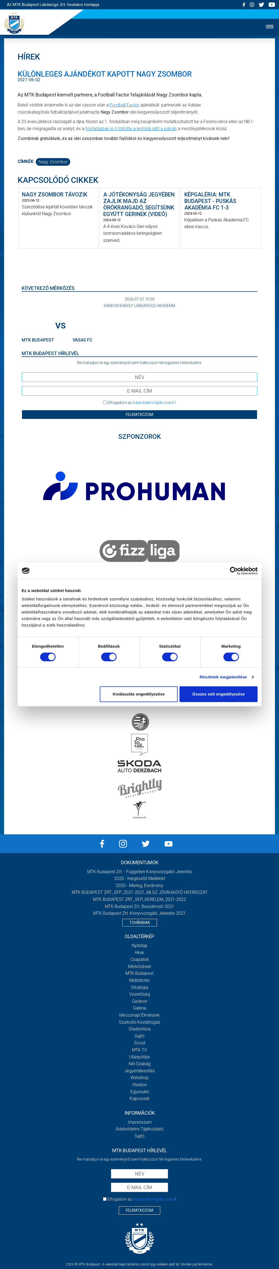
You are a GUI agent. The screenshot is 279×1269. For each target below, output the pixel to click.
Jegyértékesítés (139, 1070)
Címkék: (26, 161)
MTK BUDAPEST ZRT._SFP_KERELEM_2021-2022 (139, 899)
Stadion (139, 1084)
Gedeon (139, 1001)
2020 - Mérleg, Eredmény (139, 885)
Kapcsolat (139, 1098)
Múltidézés (139, 980)
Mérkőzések (139, 966)
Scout (139, 1042)
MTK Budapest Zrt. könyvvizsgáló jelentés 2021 (139, 913)
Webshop (139, 1077)
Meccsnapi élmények (139, 1015)
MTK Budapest (139, 973)
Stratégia (139, 987)
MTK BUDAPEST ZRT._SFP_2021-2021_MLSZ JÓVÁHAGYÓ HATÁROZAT (139, 892)
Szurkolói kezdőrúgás (139, 1022)
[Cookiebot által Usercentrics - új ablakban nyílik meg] (234, 571)
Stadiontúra (139, 1029)
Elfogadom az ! (142, 402)
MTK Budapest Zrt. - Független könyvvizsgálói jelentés (139, 871)
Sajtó (139, 1036)
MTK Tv (139, 1049)
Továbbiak (139, 922)
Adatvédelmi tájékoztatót (153, 402)
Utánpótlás (139, 1057)
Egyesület (139, 1091)
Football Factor (124, 105)
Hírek (139, 952)
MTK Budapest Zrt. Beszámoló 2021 (139, 906)
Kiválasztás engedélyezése (139, 694)
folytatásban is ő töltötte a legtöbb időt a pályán (131, 128)
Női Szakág (139, 1063)
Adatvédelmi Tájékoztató (139, 1129)
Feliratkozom (139, 414)
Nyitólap (139, 945)
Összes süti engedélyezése (218, 694)
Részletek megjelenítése (223, 677)
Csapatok (139, 959)
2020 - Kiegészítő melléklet (139, 878)
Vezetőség (139, 994)
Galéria (139, 1008)
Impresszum (140, 1122)
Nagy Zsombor (53, 161)
